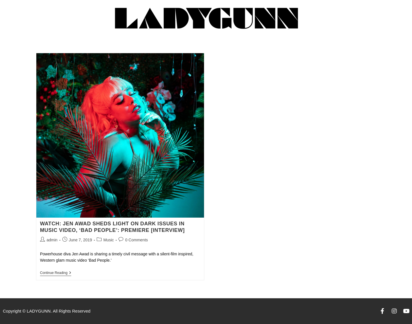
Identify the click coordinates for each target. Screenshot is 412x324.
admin (52, 240)
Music (108, 240)
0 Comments (136, 240)
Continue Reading (55, 273)
